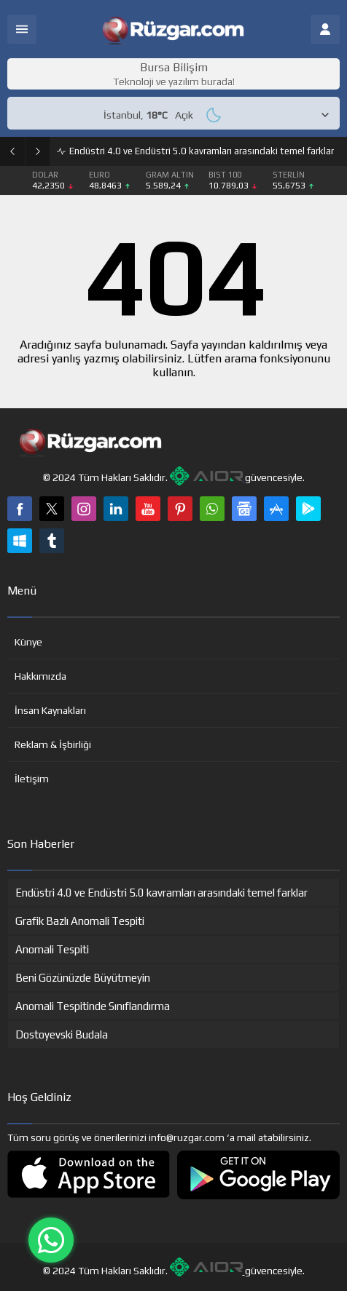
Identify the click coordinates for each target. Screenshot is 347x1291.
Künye (28, 642)
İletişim (32, 778)
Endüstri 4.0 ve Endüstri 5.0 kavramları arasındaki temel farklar (201, 151)
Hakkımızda (40, 676)
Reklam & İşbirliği (53, 744)
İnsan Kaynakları (50, 710)
